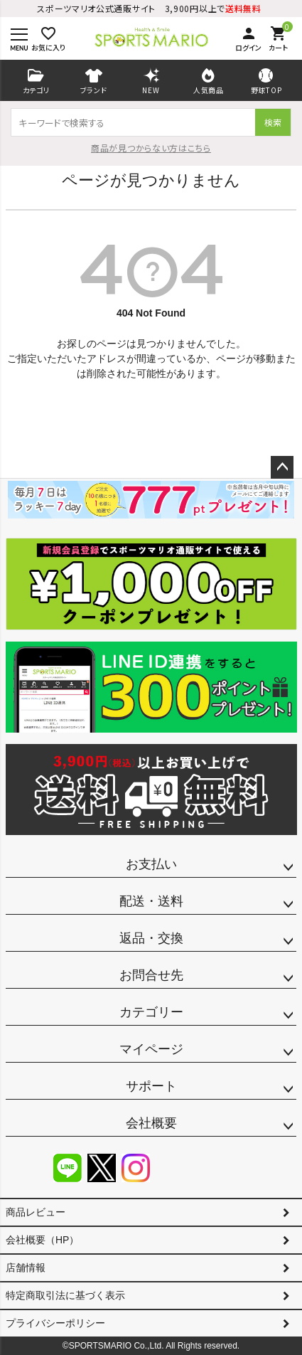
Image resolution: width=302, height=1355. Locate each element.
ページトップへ (282, 467)
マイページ (151, 1049)
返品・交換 (151, 938)
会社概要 (151, 1123)
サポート (151, 1086)
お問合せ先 (151, 975)
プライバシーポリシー (55, 1323)
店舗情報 (25, 1267)
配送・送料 (151, 901)
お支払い (151, 864)
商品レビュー (35, 1212)
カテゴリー (151, 1012)
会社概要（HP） (42, 1239)
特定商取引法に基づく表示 (65, 1295)
